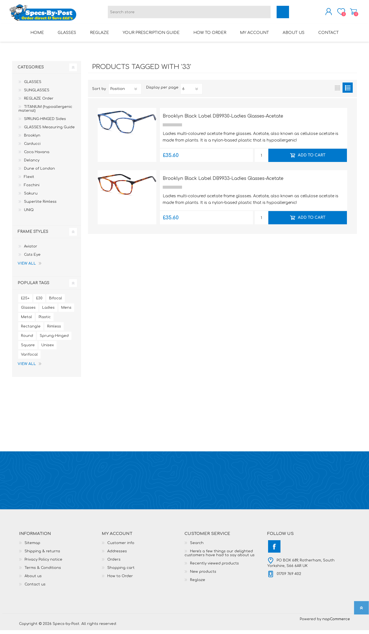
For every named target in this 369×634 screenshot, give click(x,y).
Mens (66, 311)
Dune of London (39, 172)
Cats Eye (32, 258)
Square (28, 349)
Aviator (30, 250)
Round (27, 340)
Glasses (28, 311)
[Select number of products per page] (191, 92)
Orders (114, 563)
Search (197, 547)
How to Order (120, 580)
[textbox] (189, 14)
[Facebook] (274, 550)
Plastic (45, 321)
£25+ (25, 302)
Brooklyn (32, 139)
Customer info (120, 547)
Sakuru (31, 197)
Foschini (31, 189)
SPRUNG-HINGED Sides (45, 123)
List (348, 91)
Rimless (54, 330)
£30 (39, 302)
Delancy (31, 164)
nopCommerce (336, 623)
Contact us (35, 588)
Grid (337, 91)
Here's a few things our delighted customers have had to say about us (219, 557)
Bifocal (55, 302)
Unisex (47, 349)
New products (203, 575)
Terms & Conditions (43, 572)
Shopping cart (350, 13)
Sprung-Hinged (54, 340)
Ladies (48, 311)
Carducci (32, 148)
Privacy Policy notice (43, 563)
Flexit (29, 181)
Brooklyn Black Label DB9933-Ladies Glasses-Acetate (223, 182)
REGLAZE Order (39, 102)
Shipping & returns (42, 555)
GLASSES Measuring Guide (49, 131)
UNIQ (29, 214)
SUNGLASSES (36, 94)
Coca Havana (36, 156)
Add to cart (311, 159)
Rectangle (31, 330)
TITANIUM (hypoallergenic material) (45, 112)
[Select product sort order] (124, 92)
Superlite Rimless (40, 205)
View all (27, 267)
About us (33, 580)
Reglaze (197, 584)
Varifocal (29, 358)
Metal (26, 321)
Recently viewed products (214, 567)
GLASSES (32, 86)
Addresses (117, 555)
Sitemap (32, 547)
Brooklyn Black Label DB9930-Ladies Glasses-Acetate (223, 120)
